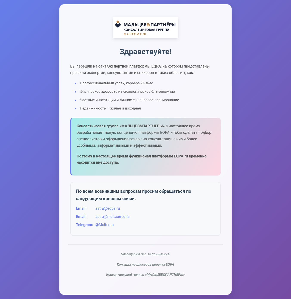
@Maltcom (104, 225)
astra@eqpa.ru (107, 208)
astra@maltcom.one (112, 216)
